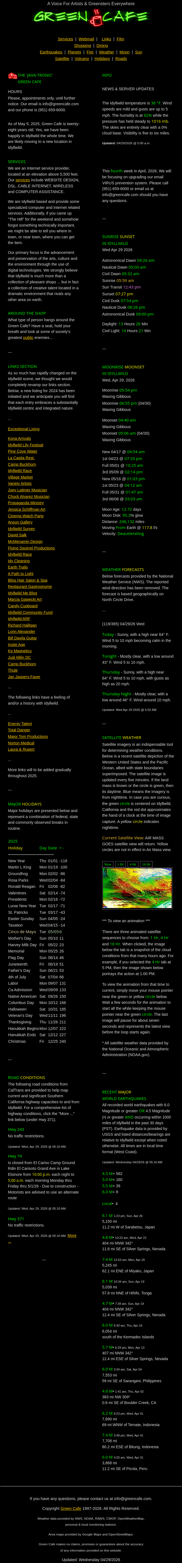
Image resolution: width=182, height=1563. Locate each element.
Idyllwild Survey (21, 529)
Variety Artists (20, 483)
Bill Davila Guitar (22, 638)
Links (106, 39)
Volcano (82, 58)
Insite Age (16, 644)
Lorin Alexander (21, 631)
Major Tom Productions (28, 736)
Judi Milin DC (19, 657)
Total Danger (19, 730)
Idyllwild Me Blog (22, 593)
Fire (90, 52)
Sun (138, 52)
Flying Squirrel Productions (31, 548)
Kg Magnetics (20, 651)
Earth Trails (18, 567)
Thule (13, 670)
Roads (121, 58)
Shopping (82, 45)
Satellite (62, 58)
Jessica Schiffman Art (26, 509)
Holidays (102, 58)
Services (65, 39)
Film (120, 39)
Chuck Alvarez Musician (29, 496)
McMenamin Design (25, 541)
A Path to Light (21, 574)
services (23, 180)
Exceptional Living (24, 429)
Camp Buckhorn (22, 464)
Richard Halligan (22, 625)
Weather (106, 52)
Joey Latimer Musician (27, 490)
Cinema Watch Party (26, 516)
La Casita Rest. (21, 458)
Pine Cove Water (22, 451)
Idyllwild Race (20, 470)
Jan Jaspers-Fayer (24, 677)
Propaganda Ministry (26, 503)
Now (107, 864)
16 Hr (146, 864)
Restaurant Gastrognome (30, 586)
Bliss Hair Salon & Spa (27, 580)
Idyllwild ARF (19, 619)
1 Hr (120, 864)
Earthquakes (51, 52)
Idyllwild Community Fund (30, 612)
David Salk (17, 535)
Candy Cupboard (23, 606)
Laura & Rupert (21, 749)
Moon (125, 52)
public (28, 337)
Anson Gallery (20, 522)
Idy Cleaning (19, 561)
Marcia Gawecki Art (25, 599)
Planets (74, 52)
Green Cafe (70, 1508)
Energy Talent (20, 724)
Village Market (20, 477)
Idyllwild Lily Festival (25, 445)
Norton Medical (21, 743)
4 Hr (133, 864)
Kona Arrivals (19, 438)
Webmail (86, 39)
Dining (102, 45)
